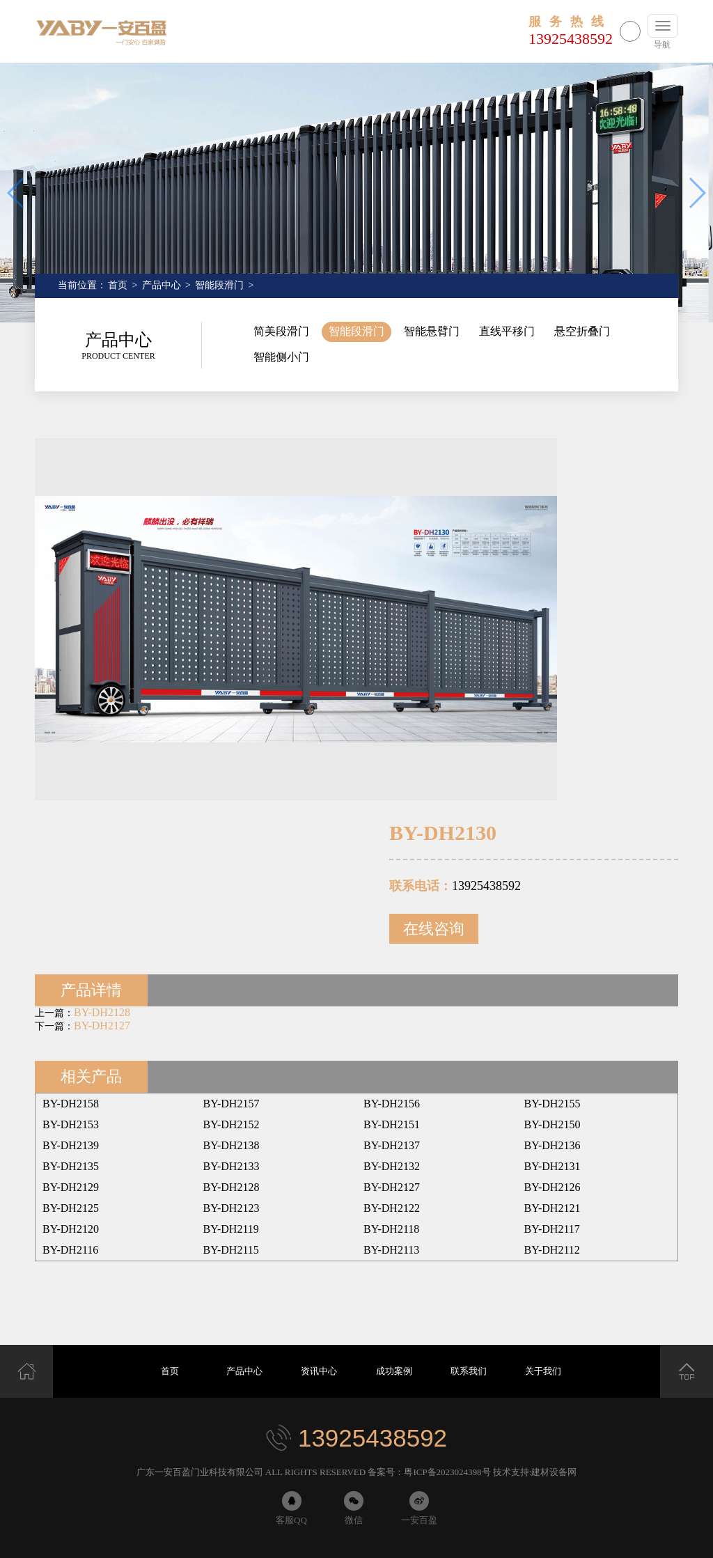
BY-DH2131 (552, 1166)
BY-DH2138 (231, 1145)
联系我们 (468, 1371)
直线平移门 (507, 331)
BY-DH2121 (552, 1208)
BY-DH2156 (391, 1103)
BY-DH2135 (70, 1166)
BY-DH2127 (102, 1025)
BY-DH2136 (552, 1145)
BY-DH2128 (102, 1012)
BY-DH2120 (70, 1229)
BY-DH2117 (552, 1229)
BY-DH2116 (70, 1250)
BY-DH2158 (70, 1103)
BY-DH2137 (391, 1145)
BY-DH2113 (391, 1250)
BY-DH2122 (391, 1208)
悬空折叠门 (582, 331)
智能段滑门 (219, 285)
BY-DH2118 (391, 1229)
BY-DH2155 (552, 1103)
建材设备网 (554, 1472)
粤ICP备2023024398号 (447, 1472)
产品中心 (161, 285)
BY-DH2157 (231, 1103)
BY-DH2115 (231, 1250)
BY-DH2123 (231, 1208)
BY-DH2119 (231, 1229)
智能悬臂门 (432, 331)
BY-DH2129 (70, 1187)
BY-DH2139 (70, 1145)
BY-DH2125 (70, 1208)
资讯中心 (319, 1371)
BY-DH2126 (552, 1187)
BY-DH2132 (391, 1166)
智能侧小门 (281, 357)
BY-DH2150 (552, 1124)
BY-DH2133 (231, 1166)
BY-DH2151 (391, 1124)
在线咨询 (433, 928)
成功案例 (394, 1371)
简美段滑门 (281, 331)
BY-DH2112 (552, 1250)
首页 (117, 285)
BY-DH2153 (70, 1124)
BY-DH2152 (231, 1124)
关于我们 (543, 1371)
